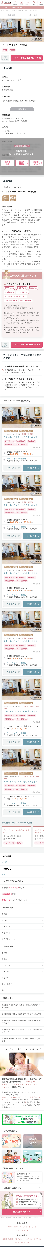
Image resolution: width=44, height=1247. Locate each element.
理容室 (10, 1239)
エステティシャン (22, 1230)
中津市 (4, 874)
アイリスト (23, 1227)
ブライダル (18, 1239)
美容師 (10, 1227)
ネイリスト (32, 1227)
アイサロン (38, 1239)
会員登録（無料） (27, 1212)
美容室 (4, 1239)
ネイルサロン (28, 1239)
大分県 (4, 862)
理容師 (16, 1227)
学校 (28, 1242)
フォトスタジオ (19, 1242)
